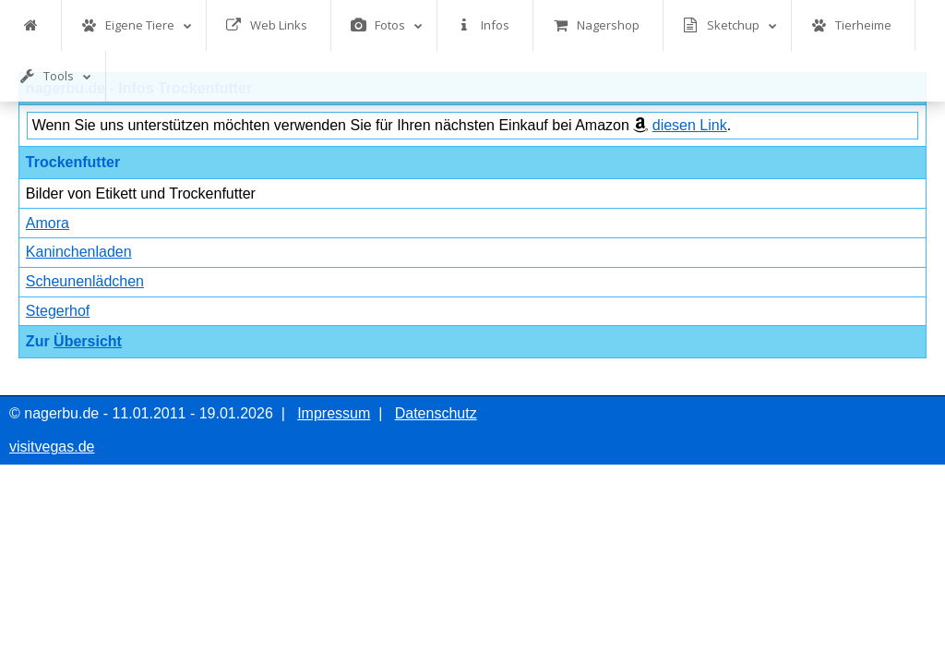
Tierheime (851, 25)
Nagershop (596, 25)
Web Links (266, 25)
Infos (483, 25)
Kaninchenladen (79, 252)
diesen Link (689, 125)
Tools (55, 76)
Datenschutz (436, 413)
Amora (47, 223)
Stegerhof (58, 311)
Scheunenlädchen (85, 281)
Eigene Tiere (136, 25)
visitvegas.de (52, 446)
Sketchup (730, 25)
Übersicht (88, 341)
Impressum (333, 413)
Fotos (387, 25)
